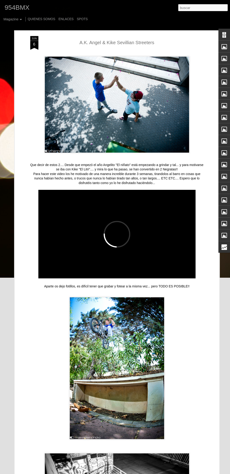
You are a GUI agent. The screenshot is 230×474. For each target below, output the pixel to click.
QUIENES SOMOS (41, 19)
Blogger (154, 471)
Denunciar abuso (169, 471)
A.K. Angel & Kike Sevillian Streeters (117, 23)
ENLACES (66, 19)
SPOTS (82, 19)
